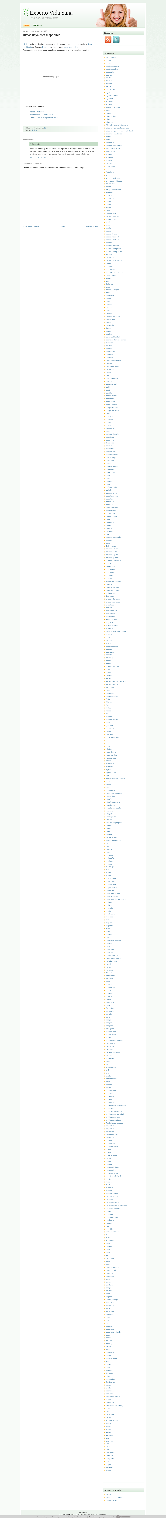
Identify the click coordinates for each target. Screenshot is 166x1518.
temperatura (110, 1379)
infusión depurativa (113, 802)
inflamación (110, 796)
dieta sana (110, 522)
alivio (108, 140)
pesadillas (110, 1058)
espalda (109, 649)
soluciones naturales (114, 1332)
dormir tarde (110, 570)
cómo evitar (110, 402)
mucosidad (110, 949)
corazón (109, 425)
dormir (108, 564)
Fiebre (108, 708)
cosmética (110, 437)
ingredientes (110, 805)
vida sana (109, 1441)
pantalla (109, 1014)
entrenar (109, 634)
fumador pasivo (112, 720)
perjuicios (109, 1049)
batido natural (111, 219)
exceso (108, 678)
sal (107, 1255)
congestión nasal (112, 410)
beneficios (110, 257)
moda (108, 937)
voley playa (110, 1459)
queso (108, 1149)
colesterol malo (111, 384)
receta (108, 1161)
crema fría (110, 449)
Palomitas (109, 1008)
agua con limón (111, 96)
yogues (109, 1464)
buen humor (110, 269)
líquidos (109, 852)
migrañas (109, 926)
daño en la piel (111, 487)
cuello (108, 464)
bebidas (109, 243)
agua (108, 93)
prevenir (109, 1099)
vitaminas (109, 1456)
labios (108, 829)
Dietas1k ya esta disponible (41, 35)
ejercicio (109, 584)
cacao (108, 278)
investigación (111, 817)
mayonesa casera (112, 887)
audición (109, 196)
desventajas (110, 513)
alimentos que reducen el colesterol (119, 131)
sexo (108, 1308)
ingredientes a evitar (113, 808)
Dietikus (26, 44)
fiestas (108, 711)
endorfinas (110, 605)
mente (108, 911)
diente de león (111, 516)
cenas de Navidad (113, 337)
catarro (108, 331)
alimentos (109, 122)
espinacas (110, 652)
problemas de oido (113, 1117)
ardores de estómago (114, 181)
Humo (108, 784)
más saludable (111, 879)
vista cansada (111, 1453)
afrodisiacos (110, 90)
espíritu (109, 655)
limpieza (109, 849)
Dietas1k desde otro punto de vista (44, 117)
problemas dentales (113, 1120)
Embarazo (110, 596)
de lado (109, 490)
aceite (108, 63)
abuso (108, 60)
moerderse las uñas (113, 940)
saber (108, 1250)
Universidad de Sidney (114, 1406)
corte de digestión (112, 434)
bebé (108, 222)
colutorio (109, 390)
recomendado (111, 1170)
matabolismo (111, 884)
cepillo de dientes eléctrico (116, 340)
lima (107, 846)
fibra (107, 705)
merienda (109, 917)
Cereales (109, 343)
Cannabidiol (110, 319)
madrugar (109, 855)
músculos (109, 952)
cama (108, 310)
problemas (110, 1108)
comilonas (110, 399)
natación (109, 964)
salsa (108, 1261)
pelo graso (110, 1029)
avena (108, 202)
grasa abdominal (112, 737)
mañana (109, 864)
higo (107, 776)
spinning (109, 1344)
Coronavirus (110, 428)
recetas (109, 1164)
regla (108, 1185)
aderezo (109, 75)
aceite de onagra (112, 66)
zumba (108, 1470)
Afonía (108, 87)
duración (109, 575)
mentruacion (110, 914)
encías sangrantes (113, 602)
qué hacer (110, 1141)
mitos (108, 932)
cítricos (108, 372)
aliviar (108, 137)
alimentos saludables (114, 134)
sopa (108, 1335)
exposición (110, 693)
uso (107, 1411)
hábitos (109, 749)
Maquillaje (110, 867)
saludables (110, 1276)
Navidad (109, 973)
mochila (109, 935)
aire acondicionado (113, 107)
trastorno (109, 1394)
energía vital (110, 614)
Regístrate (46, 47)
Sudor (108, 1350)
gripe (108, 743)
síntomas (109, 1314)
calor (108, 302)
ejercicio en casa (112, 587)
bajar (108, 210)
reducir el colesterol (113, 1176)
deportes (109, 499)
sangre (108, 1288)
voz (107, 1461)
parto (108, 1017)
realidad (109, 1158)
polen (108, 1082)
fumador (109, 717)
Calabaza (109, 284)
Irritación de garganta (114, 823)
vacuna (109, 1417)
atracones (109, 193)
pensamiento (111, 1032)
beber (108, 225)
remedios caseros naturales (116, 1205)
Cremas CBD (111, 452)
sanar (108, 1279)
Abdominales (111, 57)
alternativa (110, 143)
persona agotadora (113, 1052)
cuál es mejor (111, 458)
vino (107, 1444)
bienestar (109, 263)
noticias (109, 985)
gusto (108, 746)
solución (109, 1326)
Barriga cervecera (112, 216)
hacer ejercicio (111, 755)
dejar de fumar (111, 493)
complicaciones (112, 408)
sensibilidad (110, 1302)
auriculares (110, 199)
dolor (108, 543)
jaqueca (109, 826)
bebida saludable (112, 240)
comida (109, 393)
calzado (109, 307)
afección (109, 81)
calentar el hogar (112, 290)
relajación (109, 1188)
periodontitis (110, 1043)
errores (108, 643)
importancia (110, 790)
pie (107, 1064)
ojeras (108, 999)
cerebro (109, 346)
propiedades (110, 1129)
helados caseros (112, 758)
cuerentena (110, 469)
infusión (109, 799)
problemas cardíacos (114, 1111)
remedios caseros (112, 1202)
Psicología (110, 1138)
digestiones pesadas (114, 537)
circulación (110, 369)
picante (109, 1061)
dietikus (34, 130)
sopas (108, 1338)
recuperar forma (112, 1173)
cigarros (109, 363)
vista (108, 1450)
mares (108, 876)
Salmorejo (110, 1258)
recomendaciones (112, 1167)
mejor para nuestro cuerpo (116, 899)
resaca (108, 1211)
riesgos (109, 1223)
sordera (109, 1341)
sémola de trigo (112, 1300)
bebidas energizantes (114, 252)
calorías (109, 305)
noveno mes (110, 987)
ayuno (108, 207)
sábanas (109, 1247)
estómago (109, 658)
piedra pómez (111, 1067)
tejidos (108, 1376)
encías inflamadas (113, 599)
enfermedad (110, 617)
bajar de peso (111, 213)
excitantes (110, 687)
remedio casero (112, 1194)
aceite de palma (112, 69)
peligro (108, 1020)
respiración (110, 1220)
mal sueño (110, 858)
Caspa (108, 328)
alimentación (111, 116)
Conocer (109, 413)
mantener (109, 861)
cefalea (109, 334)
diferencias (110, 531)
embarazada (110, 593)
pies (107, 1073)
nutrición (109, 993)
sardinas (109, 1291)
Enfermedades (111, 619)
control (108, 422)
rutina (108, 1244)
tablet (108, 1367)
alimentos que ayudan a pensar (118, 128)
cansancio (110, 325)
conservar (109, 419)
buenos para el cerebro (114, 272)
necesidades (111, 976)
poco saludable (111, 1079)
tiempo (108, 1385)
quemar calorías (112, 1147)
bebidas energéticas (113, 249)
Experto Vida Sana (51, 13)
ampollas (109, 157)
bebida (108, 231)
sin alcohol (110, 1311)
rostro (108, 1238)
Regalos (109, 1182)
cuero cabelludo (112, 472)
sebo (108, 1294)
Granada (109, 734)
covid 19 (109, 446)
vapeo (108, 1423)
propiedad (110, 1126)
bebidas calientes (112, 246)
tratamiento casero (113, 1397)
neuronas (109, 979)
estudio (109, 664)
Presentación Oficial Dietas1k (41, 115)
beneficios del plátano (114, 260)
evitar (108, 670)
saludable (109, 1273)
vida (107, 1438)
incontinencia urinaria (114, 793)
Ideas (108, 787)
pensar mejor (111, 1035)
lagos (108, 831)
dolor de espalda (112, 555)
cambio (109, 313)
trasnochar (110, 1391)
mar (107, 870)
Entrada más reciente (31, 226)
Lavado (109, 834)
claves (108, 375)
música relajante (112, 955)
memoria (109, 908)
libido (108, 843)
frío (107, 714)
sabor (108, 1253)
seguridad (109, 1297)
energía (109, 608)
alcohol (108, 110)
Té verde (109, 1373)
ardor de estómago (113, 178)
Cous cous (110, 443)
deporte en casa (112, 496)
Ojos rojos (110, 1002)
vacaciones (110, 1414)
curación (109, 481)
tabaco (108, 1364)
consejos (109, 416)
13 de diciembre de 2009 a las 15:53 (41, 158)
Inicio (26, 25)
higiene (109, 770)
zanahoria (109, 1467)
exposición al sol (112, 696)
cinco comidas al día (113, 366)
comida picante (111, 396)
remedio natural (112, 1196)
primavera (110, 1102)
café (107, 281)
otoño (108, 1005)
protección (110, 1132)
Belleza (109, 254)
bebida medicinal (112, 237)
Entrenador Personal (114, 1497)
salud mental (111, 1270)
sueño (108, 1356)
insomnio (109, 811)
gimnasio (109, 731)
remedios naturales (113, 1208)
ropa (107, 1235)
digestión (109, 534)
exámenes (110, 676)
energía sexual (111, 611)
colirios (108, 387)
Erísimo (109, 640)
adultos (109, 78)
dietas (108, 525)
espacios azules (112, 646)
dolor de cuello (111, 552)
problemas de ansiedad (115, 1114)
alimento (109, 119)
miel (107, 920)
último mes (110, 1403)
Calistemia (110, 296)
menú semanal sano (72, 47)
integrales (109, 814)
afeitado (109, 84)
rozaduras (110, 1241)
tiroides (109, 1388)
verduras (109, 1435)
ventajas (109, 1429)
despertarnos (111, 511)
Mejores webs (111, 1500)
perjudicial (110, 1046)
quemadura (110, 1144)
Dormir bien (110, 567)
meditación (110, 890)
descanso (109, 505)
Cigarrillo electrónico (113, 360)
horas (108, 781)
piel (107, 1070)
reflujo (108, 1179)
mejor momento (112, 896)
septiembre (110, 1305)
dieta (108, 519)
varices (108, 1426)
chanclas (109, 355)
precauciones (111, 1090)
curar (108, 484)
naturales (109, 970)
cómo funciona (111, 405)
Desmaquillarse (112, 508)
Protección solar (112, 1135)
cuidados (109, 478)
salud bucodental (112, 1267)
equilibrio (109, 637)
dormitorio (110, 572)
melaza (109, 905)
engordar (109, 622)
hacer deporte (111, 752)
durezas (109, 578)
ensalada (109, 628)
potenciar (109, 1088)
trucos (108, 1400)
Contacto (37, 25)
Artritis (108, 187)
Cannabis (109, 322)
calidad (108, 293)
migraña (109, 923)
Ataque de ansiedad (113, 190)
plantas (109, 1076)
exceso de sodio (112, 684)
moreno (109, 943)
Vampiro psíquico (112, 1420)
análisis (109, 160)
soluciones (110, 1329)
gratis (108, 740)
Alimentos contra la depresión (117, 125)
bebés (108, 228)
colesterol (109, 381)
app (107, 169)
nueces (109, 990)
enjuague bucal (111, 625)
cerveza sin (110, 352)
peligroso (109, 1026)
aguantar (109, 101)
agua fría (109, 99)
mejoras (109, 902)
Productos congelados (114, 1123)
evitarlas (109, 673)
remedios (109, 1199)
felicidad (109, 702)
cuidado (109, 475)
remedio (109, 1191)
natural (108, 967)
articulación (110, 184)
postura (109, 1085)
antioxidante (110, 166)
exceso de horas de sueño (116, 681)
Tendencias (110, 1382)
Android (109, 163)
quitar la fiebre (111, 1155)
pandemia (109, 1011)
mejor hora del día (113, 893)
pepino (108, 1038)
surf (107, 1361)
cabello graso (111, 275)
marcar (108, 873)
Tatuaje (109, 1370)
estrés (108, 661)
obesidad (109, 996)
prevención (110, 1096)
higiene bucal (111, 773)
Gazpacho (110, 728)
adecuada (109, 72)
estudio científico (112, 667)
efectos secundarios (113, 581)
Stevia (108, 1347)
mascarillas (110, 882)
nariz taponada (111, 961)
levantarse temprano (114, 840)
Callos (108, 299)
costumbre (110, 440)
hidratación (110, 764)
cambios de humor (113, 316)
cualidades (110, 461)
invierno (109, 820)
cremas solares (111, 455)
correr (108, 431)
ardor (108, 175)
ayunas (109, 204)
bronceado (110, 266)
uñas (108, 1408)
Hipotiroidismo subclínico (115, 779)
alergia (108, 113)
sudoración (110, 1353)
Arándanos (110, 172)
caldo (108, 287)
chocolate (109, 358)
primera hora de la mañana (116, 1105)
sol (107, 1323)
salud (108, 1264)
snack (108, 1317)
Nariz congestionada (114, 958)
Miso (108, 929)
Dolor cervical (111, 546)
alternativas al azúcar (114, 146)
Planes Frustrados (37, 112)
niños (108, 982)
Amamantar (110, 151)
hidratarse (110, 767)
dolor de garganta (112, 558)
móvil (108, 946)
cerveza (109, 349)
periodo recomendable (114, 1041)
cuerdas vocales (112, 466)
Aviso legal (83, 1512)
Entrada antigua (92, 226)
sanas (108, 1282)
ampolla (109, 154)
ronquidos (109, 1229)
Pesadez (109, 1055)
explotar (109, 690)
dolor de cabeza (112, 549)
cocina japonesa (112, 378)
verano (108, 1432)
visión (108, 1447)
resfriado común (112, 1217)
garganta (109, 725)
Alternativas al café (113, 148)
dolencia (109, 540)
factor (108, 699)
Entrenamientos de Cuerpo (116, 631)
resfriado (109, 1214)
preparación (110, 1093)
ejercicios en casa (112, 590)
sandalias (109, 1285)
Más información (125, 1516)
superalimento (111, 1358)
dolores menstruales (113, 561)
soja (107, 1320)
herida (108, 761)
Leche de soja (111, 837)
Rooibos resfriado (112, 1232)
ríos (107, 1226)
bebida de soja (111, 234)
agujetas (109, 104)
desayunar (110, 502)
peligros (109, 1023)
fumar (108, 723)
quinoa (108, 1152)
